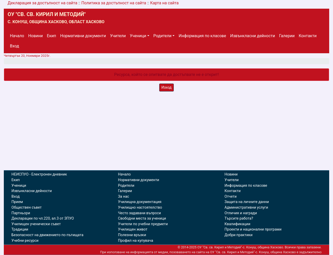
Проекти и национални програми (253, 229)
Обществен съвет (26, 207)
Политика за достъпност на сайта (113, 3)
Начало (17, 35)
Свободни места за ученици (142, 218)
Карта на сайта (164, 3)
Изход (167, 87)
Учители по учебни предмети (143, 224)
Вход (14, 46)
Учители (118, 35)
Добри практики (239, 235)
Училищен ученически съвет (36, 224)
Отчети (231, 196)
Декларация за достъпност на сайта (42, 3)
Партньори (20, 213)
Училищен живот (133, 229)
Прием (17, 202)
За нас (123, 196)
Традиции (19, 229)
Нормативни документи (83, 35)
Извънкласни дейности (252, 35)
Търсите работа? (239, 218)
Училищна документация (140, 202)
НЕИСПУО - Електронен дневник (39, 174)
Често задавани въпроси (139, 213)
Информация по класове (202, 35)
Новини (35, 35)
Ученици (138, 35)
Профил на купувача (135, 240)
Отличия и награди (241, 213)
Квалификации (237, 224)
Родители (162, 35)
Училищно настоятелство (140, 207)
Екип (51, 35)
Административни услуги (246, 207)
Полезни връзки (132, 235)
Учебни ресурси (24, 240)
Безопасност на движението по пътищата (47, 235)
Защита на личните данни (247, 202)
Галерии (287, 35)
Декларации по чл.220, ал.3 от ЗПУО (42, 218)
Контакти (307, 35)
